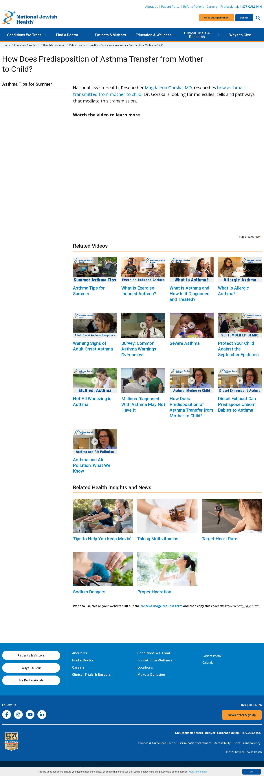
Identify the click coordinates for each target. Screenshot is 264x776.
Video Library (77, 45)
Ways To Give (31, 668)
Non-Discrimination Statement (190, 743)
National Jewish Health (248, 752)
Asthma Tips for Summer (89, 291)
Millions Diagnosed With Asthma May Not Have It (143, 404)
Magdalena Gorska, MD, (169, 88)
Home (7, 45)
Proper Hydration (154, 591)
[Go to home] (29, 17)
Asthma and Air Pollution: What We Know (91, 465)
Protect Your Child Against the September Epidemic (238, 349)
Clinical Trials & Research (197, 35)
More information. (198, 771)
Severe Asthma (185, 343)
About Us (151, 7)
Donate (244, 17)
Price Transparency (247, 743)
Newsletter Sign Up (242, 715)
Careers (212, 7)
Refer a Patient (193, 7)
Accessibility (222, 743)
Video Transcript (250, 236)
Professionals (229, 7)
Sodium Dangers (89, 591)
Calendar (208, 663)
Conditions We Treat (24, 35)
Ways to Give (240, 35)
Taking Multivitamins (157, 538)
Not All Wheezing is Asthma (92, 401)
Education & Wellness (154, 35)
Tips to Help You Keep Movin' (102, 538)
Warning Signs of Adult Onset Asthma (93, 346)
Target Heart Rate (219, 538)
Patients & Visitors (110, 35)
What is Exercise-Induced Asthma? (138, 291)
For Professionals (31, 680)
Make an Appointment (216, 17)
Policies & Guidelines (152, 743)
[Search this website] (258, 17)
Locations (145, 667)
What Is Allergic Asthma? (233, 291)
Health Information (54, 45)
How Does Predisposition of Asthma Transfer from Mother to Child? (191, 407)
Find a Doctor (67, 35)
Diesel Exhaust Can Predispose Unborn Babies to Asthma (237, 404)
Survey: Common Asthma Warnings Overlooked (138, 349)
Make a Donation (151, 674)
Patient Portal (170, 7)
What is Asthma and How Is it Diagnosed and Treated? (190, 294)
